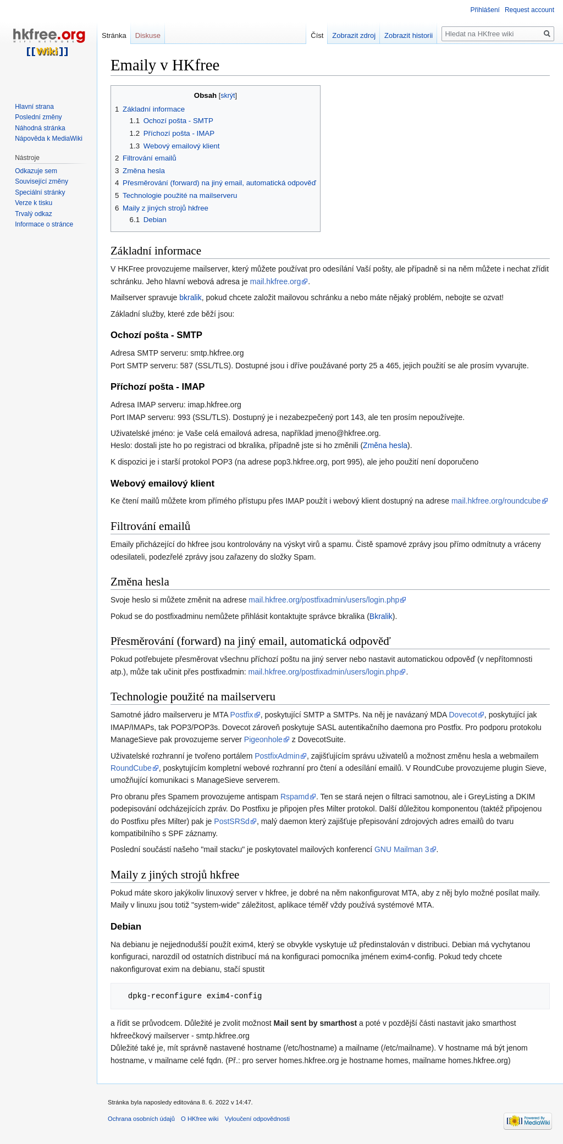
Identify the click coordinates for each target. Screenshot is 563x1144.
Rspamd (294, 796)
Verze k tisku (33, 203)
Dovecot (463, 714)
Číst (317, 35)
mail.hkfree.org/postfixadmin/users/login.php (324, 599)
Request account (529, 10)
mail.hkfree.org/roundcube (496, 500)
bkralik (190, 297)
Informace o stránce (44, 224)
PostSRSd (232, 821)
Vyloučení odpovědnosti (257, 1118)
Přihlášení (485, 10)
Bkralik (381, 616)
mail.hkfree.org (275, 281)
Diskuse (148, 35)
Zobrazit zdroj (354, 35)
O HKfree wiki (199, 1118)
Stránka (114, 35)
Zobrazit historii (408, 35)
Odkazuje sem (36, 171)
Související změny (41, 181)
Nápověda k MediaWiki (48, 138)
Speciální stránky (40, 192)
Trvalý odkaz (33, 214)
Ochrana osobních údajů (141, 1118)
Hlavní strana (34, 106)
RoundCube (131, 768)
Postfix (241, 714)
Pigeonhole (263, 739)
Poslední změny (38, 117)
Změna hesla (385, 445)
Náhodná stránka (40, 128)
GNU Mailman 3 (401, 849)
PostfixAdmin (277, 755)
